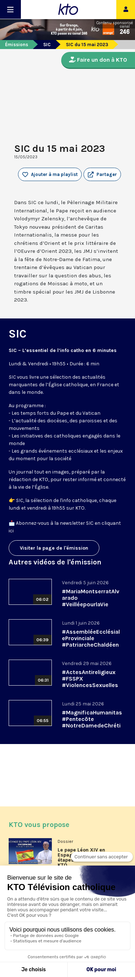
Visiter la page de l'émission (54, 548)
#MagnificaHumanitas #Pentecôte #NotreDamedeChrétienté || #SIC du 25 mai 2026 (92, 725)
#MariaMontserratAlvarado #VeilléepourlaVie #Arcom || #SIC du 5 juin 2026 (90, 604)
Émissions (16, 44)
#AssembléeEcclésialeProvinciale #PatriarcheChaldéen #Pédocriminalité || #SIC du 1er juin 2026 (91, 644)
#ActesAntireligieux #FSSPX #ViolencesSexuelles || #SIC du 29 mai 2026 (90, 685)
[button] (102, 174)
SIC (47, 44)
